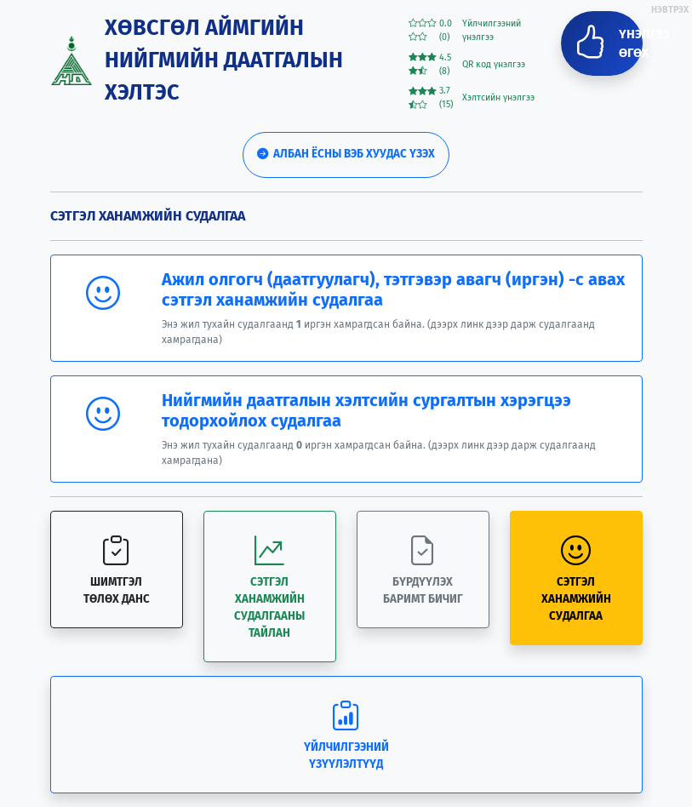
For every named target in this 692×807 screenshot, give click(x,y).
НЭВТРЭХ (670, 9)
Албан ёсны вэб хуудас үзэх (346, 154)
